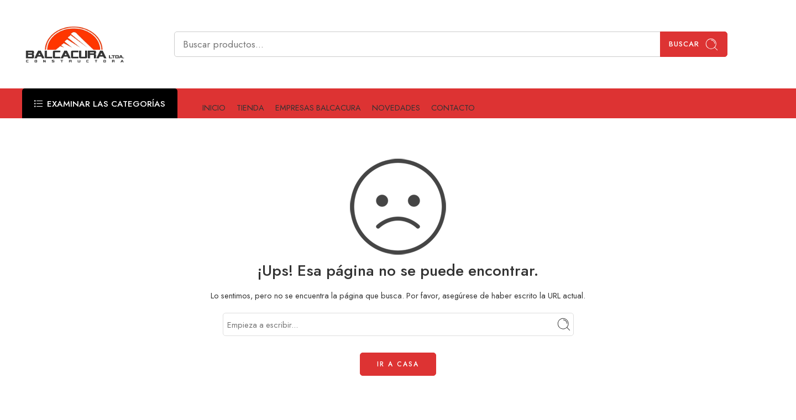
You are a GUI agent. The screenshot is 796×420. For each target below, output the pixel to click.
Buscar (694, 44)
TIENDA (250, 107)
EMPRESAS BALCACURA (318, 107)
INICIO (214, 107)
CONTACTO (453, 107)
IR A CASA (398, 364)
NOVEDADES (396, 107)
